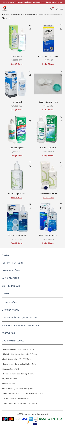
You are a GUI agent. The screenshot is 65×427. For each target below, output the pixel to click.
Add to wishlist (30, 25)
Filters (4, 18)
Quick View (30, 29)
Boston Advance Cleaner (48, 56)
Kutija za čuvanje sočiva (48, 102)
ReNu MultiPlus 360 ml (48, 235)
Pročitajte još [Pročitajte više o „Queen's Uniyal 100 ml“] (16, 197)
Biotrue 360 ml (17, 56)
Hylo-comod (17, 102)
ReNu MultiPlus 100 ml (17, 235)
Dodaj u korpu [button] (17, 64)
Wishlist (52, 7)
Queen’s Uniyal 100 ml (16, 194)
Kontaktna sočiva (16, 15)
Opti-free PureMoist (48, 148)
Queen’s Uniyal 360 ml (48, 194)
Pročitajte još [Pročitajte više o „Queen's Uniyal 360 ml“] (48, 197)
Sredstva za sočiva (30, 15)
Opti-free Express (17, 148)
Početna (6, 15)
